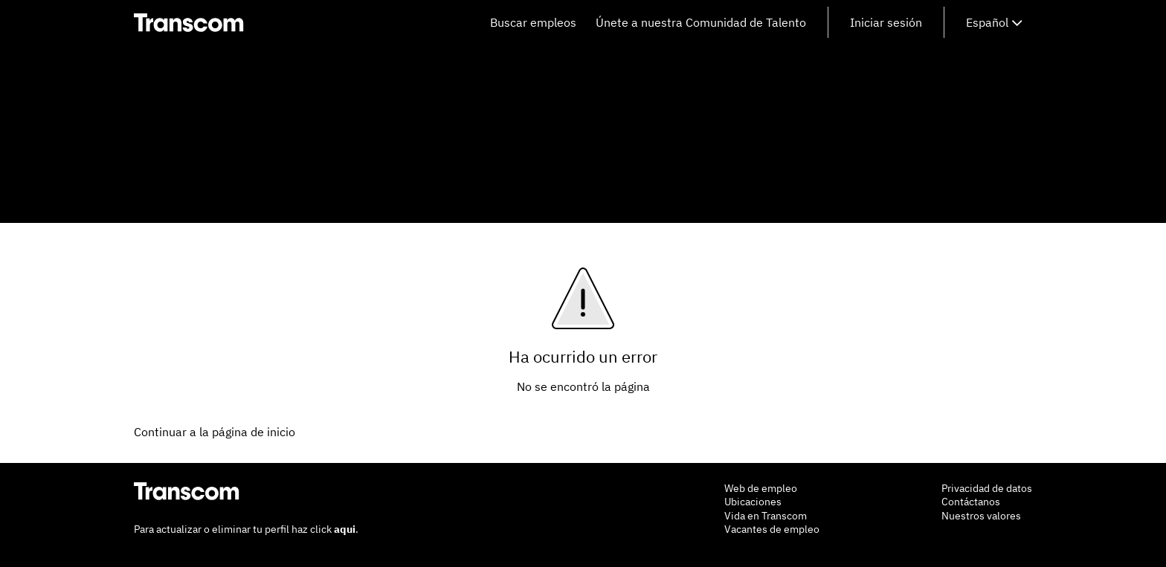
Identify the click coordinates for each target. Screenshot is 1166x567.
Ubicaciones (753, 501)
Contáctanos (970, 501)
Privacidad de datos (986, 488)
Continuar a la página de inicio (214, 431)
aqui (344, 529)
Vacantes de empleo (771, 529)
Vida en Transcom (765, 515)
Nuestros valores (981, 515)
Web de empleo (760, 488)
